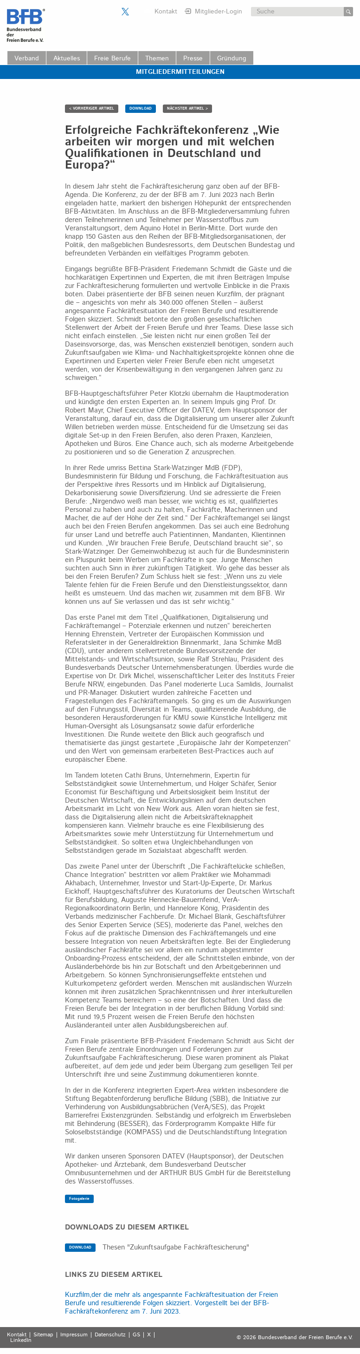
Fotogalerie (79, 1198)
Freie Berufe (112, 58)
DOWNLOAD (140, 108)
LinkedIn (21, 1340)
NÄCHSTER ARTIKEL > (187, 108)
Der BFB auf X (125, 11)
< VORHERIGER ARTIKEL (91, 108)
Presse (193, 58)
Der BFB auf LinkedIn (136, 11)
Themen (157, 58)
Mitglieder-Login (218, 11)
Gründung (231, 58)
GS (136, 1335)
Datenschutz (110, 1335)
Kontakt (165, 11)
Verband (26, 58)
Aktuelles (66, 58)
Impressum (74, 1335)
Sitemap (43, 1335)
